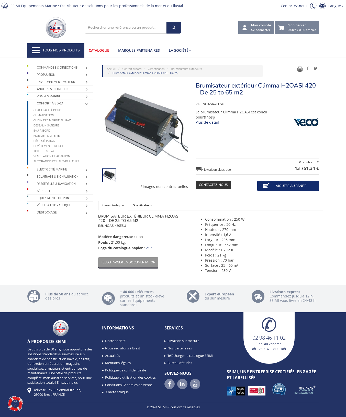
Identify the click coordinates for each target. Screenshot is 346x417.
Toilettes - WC (44, 151)
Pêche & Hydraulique (54, 205)
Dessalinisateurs (47, 125)
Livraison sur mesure (183, 340)
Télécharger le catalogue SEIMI (190, 355)
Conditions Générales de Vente (128, 384)
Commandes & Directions (57, 68)
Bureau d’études (180, 362)
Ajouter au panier (284, 185)
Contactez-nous (294, 5)
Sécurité (44, 191)
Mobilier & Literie (47, 135)
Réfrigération (44, 141)
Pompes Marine (49, 96)
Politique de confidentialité (125, 370)
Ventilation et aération (52, 156)
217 (149, 247)
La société (180, 50)
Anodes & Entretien (53, 89)
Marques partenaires (139, 50)
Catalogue (99, 50)
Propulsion (46, 75)
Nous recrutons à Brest (122, 348)
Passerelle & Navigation (56, 184)
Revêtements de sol (49, 146)
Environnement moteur (56, 82)
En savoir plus (67, 382)
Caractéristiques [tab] (113, 205)
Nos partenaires (180, 348)
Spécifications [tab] (142, 205)
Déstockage (47, 213)
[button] (15, 403)
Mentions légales (118, 362)
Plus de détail (207, 122)
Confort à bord (50, 103)
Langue (335, 5)
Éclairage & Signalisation (58, 177)
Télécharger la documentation (128, 262)
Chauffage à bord (47, 110)
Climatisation (44, 115)
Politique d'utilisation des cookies (130, 377)
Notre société (115, 340)
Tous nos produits (56, 50)
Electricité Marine (52, 170)
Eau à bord (42, 130)
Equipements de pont (54, 198)
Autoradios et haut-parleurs (56, 161)
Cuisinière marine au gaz (52, 120)
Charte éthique (117, 392)
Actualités (112, 355)
